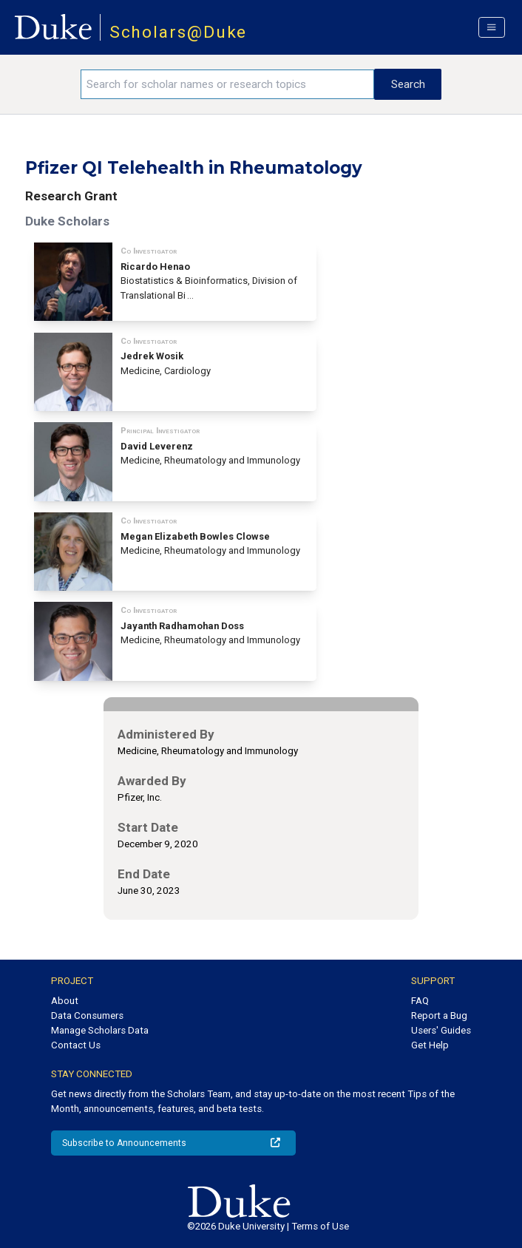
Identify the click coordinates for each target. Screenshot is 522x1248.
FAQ (420, 1000)
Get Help (430, 1045)
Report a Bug (439, 1015)
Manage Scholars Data (100, 1030)
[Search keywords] (227, 84)
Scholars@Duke (178, 32)
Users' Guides (441, 1030)
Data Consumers (87, 1015)
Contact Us (76, 1045)
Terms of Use (320, 1226)
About (64, 1000)
